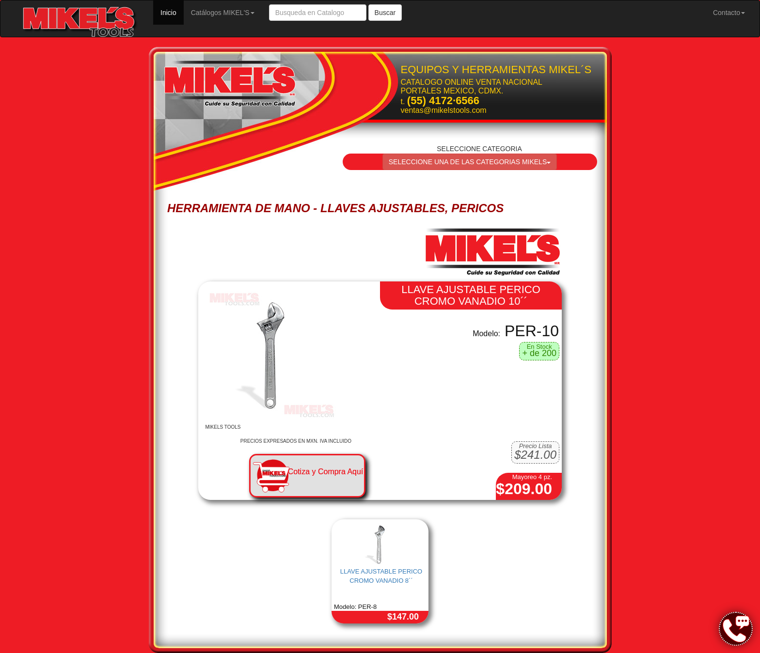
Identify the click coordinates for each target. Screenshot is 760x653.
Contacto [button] (729, 12)
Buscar (385, 12)
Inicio (172, 11)
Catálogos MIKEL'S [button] (222, 12)
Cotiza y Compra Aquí (326, 471)
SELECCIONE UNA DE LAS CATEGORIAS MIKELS (470, 162)
